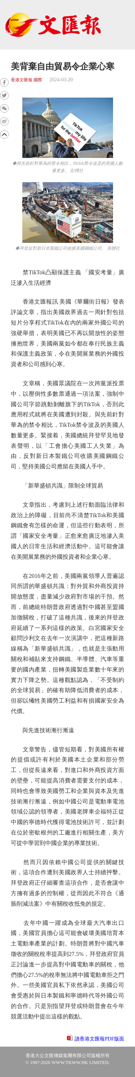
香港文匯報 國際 (26, 80)
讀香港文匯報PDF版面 (99, 1039)
